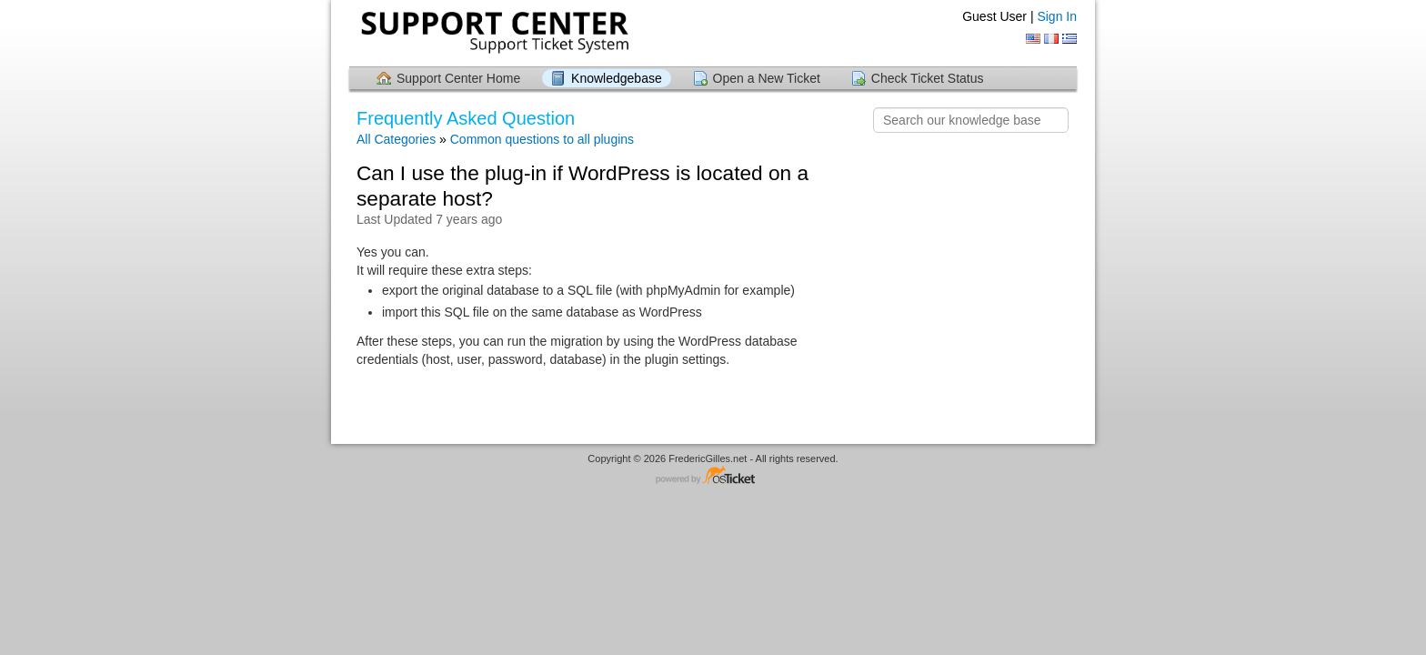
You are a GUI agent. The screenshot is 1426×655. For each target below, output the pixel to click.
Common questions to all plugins (542, 139)
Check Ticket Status (927, 78)
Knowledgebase (616, 78)
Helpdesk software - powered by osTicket (713, 476)
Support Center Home (458, 78)
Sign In (1057, 16)
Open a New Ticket (766, 78)
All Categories (396, 139)
